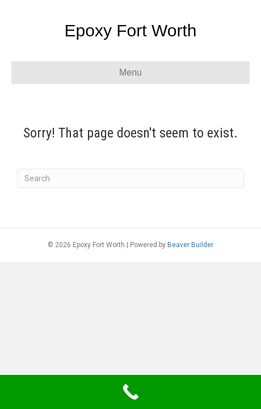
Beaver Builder (190, 245)
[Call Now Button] (130, 392)
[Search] (130, 178)
